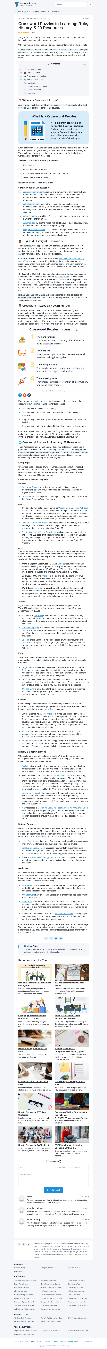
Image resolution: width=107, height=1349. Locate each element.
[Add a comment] (53, 1179)
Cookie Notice (73, 1341)
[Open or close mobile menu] (90, 4)
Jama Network (28, 895)
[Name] (35, 1167)
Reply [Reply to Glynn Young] (87, 1219)
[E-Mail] (72, 1167)
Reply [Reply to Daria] (87, 1197)
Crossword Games (30, 487)
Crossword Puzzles (30, 496)
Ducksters (26, 766)
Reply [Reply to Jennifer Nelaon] (87, 1208)
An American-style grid (33, 192)
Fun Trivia (38, 616)
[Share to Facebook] (46, 938)
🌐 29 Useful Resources (33, 80)
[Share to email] (61, 938)
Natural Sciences (34, 90)
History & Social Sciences (38, 86)
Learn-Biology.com (30, 841)
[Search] (71, 4)
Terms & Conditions (21, 1341)
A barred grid (29, 223)
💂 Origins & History (32, 73)
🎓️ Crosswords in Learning (35, 76)
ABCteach (26, 731)
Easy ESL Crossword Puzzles (35, 523)
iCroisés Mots (28, 689)
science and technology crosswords (44, 857)
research (35, 401)
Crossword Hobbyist (31, 793)
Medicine (31, 93)
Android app (31, 741)
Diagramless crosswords (34, 230)
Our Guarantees (86, 1341)
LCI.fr (27, 679)
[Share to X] (51, 938)
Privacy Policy (36, 1341)
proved (44, 310)
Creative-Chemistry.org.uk (33, 848)
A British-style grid (31, 204)
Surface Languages (30, 628)
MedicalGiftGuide (29, 885)
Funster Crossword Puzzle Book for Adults (41, 532)
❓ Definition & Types (32, 69)
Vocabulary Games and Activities (73, 508)
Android (60, 564)
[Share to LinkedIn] (56, 938)
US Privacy (48, 1341)
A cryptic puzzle (30, 216)
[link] (53, 64)
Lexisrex (25, 640)
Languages (32, 83)
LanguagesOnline (30, 667)
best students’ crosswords (64, 775)
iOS (42, 714)
